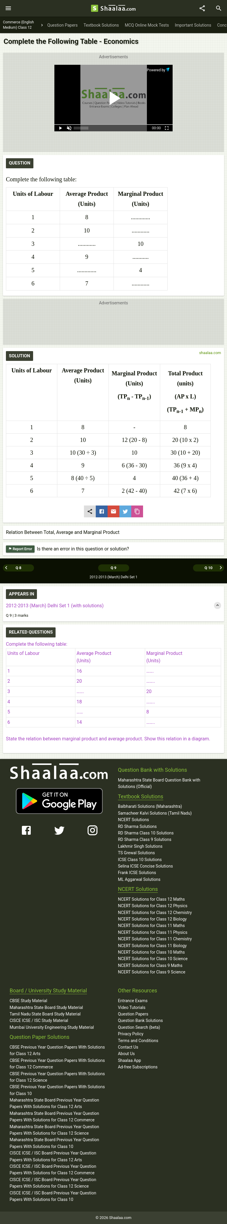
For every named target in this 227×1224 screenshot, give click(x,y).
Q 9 (113, 568)
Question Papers (133, 1014)
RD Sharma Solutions (137, 826)
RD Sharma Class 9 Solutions (144, 839)
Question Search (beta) (139, 1027)
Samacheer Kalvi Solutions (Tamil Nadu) (155, 813)
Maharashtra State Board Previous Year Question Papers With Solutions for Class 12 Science (54, 1130)
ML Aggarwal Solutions (139, 879)
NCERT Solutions (133, 819)
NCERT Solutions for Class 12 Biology (152, 919)
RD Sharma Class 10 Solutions (146, 833)
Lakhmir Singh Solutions (140, 846)
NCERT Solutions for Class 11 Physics (152, 932)
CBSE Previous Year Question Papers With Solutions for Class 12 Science (57, 1077)
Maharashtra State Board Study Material (46, 1007)
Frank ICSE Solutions (137, 872)
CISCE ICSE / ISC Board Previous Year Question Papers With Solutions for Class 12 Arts (52, 1156)
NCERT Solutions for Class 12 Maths (151, 899)
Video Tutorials (131, 1007)
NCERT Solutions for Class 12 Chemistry (155, 912)
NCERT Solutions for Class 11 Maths (151, 925)
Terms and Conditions (138, 1040)
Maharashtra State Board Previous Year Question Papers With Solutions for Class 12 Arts (54, 1103)
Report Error (20, 549)
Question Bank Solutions (140, 1020)
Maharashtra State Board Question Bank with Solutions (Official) (159, 783)
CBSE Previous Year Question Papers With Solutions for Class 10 (57, 1090)
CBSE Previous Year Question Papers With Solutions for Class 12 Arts (57, 1050)
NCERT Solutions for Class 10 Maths (151, 952)
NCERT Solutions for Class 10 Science (153, 958)
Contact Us (128, 1047)
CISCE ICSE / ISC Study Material (38, 1020)
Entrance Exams (132, 1000)
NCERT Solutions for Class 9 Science (151, 972)
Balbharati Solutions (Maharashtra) (150, 806)
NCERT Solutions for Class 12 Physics (152, 905)
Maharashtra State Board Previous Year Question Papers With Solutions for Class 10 (54, 1143)
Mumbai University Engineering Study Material (51, 1027)
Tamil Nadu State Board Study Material (44, 1014)
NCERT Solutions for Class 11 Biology (152, 945)
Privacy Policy (130, 1033)
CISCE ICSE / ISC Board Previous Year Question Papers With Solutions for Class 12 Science (52, 1183)
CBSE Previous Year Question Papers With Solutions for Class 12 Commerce (57, 1063)
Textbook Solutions (140, 796)
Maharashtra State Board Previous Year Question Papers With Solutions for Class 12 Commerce (54, 1116)
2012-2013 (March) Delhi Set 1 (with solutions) (55, 605)
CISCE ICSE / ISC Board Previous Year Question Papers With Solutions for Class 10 (52, 1196)
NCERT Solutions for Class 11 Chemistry (155, 938)
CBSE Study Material (28, 1000)
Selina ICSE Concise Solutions (145, 866)
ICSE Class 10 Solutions (140, 859)
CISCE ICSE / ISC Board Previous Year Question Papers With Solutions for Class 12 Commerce (52, 1169)
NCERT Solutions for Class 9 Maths (150, 965)
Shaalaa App (129, 1060)
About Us (126, 1053)
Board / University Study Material (48, 990)
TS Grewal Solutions (136, 852)
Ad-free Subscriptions (138, 1067)
